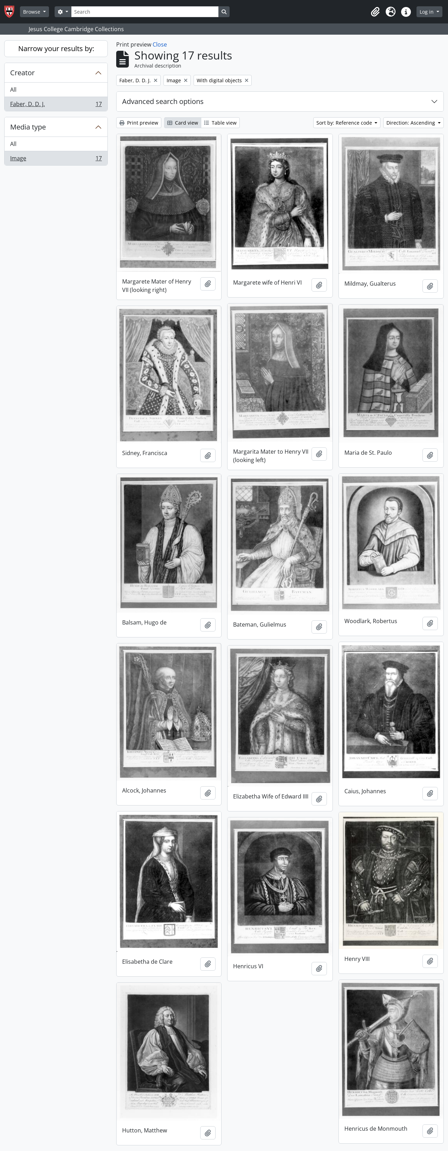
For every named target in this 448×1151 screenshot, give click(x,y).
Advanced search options (163, 101)
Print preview (138, 122)
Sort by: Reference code (344, 122)
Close (160, 44)
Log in (427, 11)
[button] (375, 12)
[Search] (145, 11)
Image (56, 159)
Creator (22, 72)
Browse (32, 11)
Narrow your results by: (56, 48)
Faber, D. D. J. (56, 105)
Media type (28, 127)
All (13, 89)
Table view (220, 122)
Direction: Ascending (411, 122)
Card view (182, 122)
